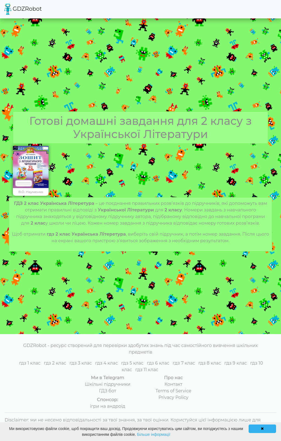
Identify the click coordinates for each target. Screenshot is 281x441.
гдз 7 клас (184, 363)
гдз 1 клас (30, 363)
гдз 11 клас (146, 369)
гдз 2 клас (55, 363)
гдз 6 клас (158, 363)
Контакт (173, 384)
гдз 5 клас (132, 363)
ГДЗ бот (107, 390)
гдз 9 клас (235, 363)
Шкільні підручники (108, 384)
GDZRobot (23, 9)
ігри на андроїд (107, 406)
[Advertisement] (140, 70)
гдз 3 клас (80, 363)
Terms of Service (174, 390)
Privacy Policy (174, 397)
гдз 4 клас (106, 363)
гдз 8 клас (209, 363)
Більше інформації (153, 434)
